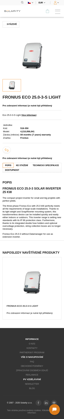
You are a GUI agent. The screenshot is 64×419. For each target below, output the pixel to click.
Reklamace (32, 375)
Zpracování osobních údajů (32, 370)
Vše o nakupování (32, 357)
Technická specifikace (46, 165)
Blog (32, 388)
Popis (8, 165)
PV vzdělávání (32, 379)
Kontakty (32, 348)
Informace (32, 339)
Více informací (28, 115)
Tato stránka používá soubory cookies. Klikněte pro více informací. (32, 411)
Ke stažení (22, 165)
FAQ (32, 361)
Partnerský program (32, 352)
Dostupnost (12, 170)
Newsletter (32, 384)
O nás (32, 344)
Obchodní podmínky (32, 366)
